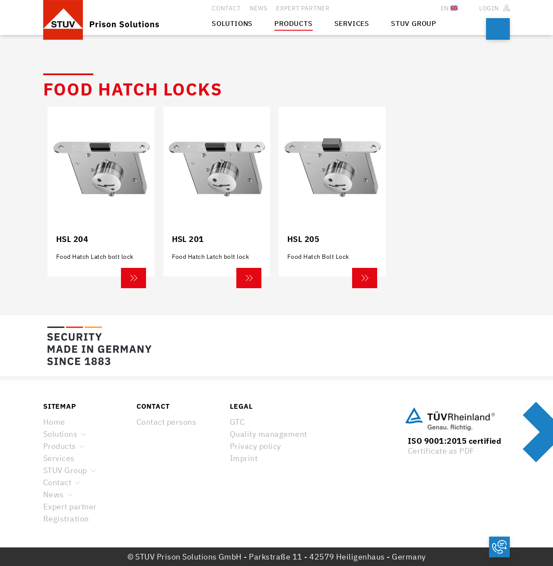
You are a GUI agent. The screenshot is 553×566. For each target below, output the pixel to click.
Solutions (60, 434)
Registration (66, 519)
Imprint (243, 458)
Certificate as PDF (441, 451)
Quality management (268, 434)
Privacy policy (255, 446)
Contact (57, 482)
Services (59, 458)
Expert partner (70, 507)
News (53, 494)
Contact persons (166, 422)
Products (59, 446)
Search (498, 29)
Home (54, 422)
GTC (237, 422)
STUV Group (65, 470)
